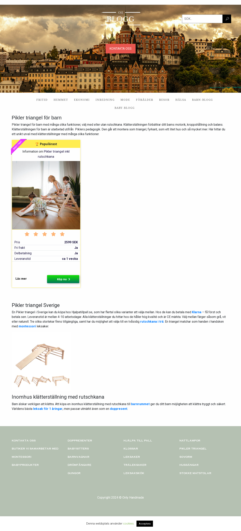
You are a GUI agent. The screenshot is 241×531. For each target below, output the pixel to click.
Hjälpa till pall (138, 440)
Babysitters (78, 448)
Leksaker (132, 456)
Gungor (74, 473)
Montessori (21, 456)
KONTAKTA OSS (120, 48)
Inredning (105, 100)
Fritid (42, 100)
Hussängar (189, 464)
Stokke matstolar (195, 473)
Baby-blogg (125, 108)
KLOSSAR (131, 448)
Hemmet (61, 100)
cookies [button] (128, 523)
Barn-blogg (202, 100)
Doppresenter (80, 440)
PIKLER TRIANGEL (193, 448)
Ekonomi (82, 100)
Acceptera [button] (145, 523)
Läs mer (21, 278)
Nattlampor (189, 440)
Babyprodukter (25, 464)
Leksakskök (134, 473)
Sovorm (185, 456)
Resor (164, 100)
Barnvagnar (78, 456)
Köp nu (63, 279)
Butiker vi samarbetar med (35, 448)
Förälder (144, 100)
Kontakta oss (24, 440)
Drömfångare (79, 464)
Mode (125, 100)
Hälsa (180, 100)
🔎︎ (227, 19)
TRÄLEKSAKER (135, 464)
